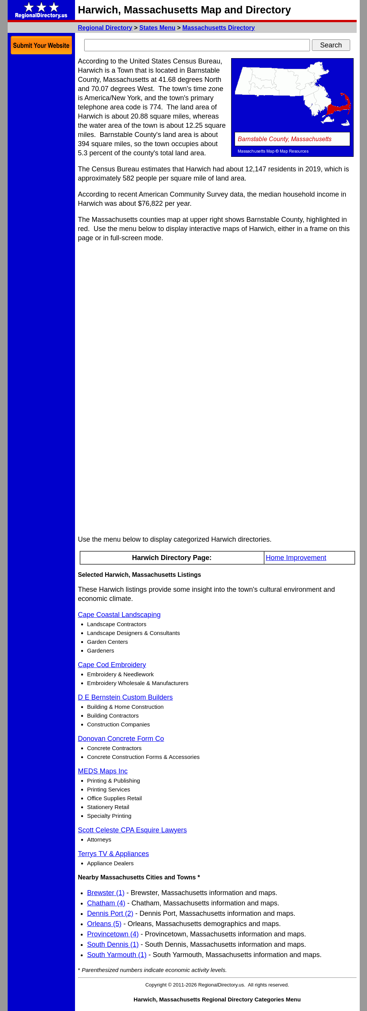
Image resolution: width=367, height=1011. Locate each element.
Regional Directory (105, 27)
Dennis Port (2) (110, 913)
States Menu (157, 27)
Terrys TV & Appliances (113, 854)
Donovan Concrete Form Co (121, 738)
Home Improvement (296, 558)
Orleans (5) (104, 924)
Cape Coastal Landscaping (119, 615)
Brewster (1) (106, 893)
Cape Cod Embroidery (112, 665)
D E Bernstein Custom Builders (125, 697)
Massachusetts (218, 27)
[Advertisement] (41, 172)
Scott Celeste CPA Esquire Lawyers (132, 830)
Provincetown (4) (113, 934)
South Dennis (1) (113, 944)
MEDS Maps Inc (103, 771)
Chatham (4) (106, 903)
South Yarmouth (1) (117, 955)
